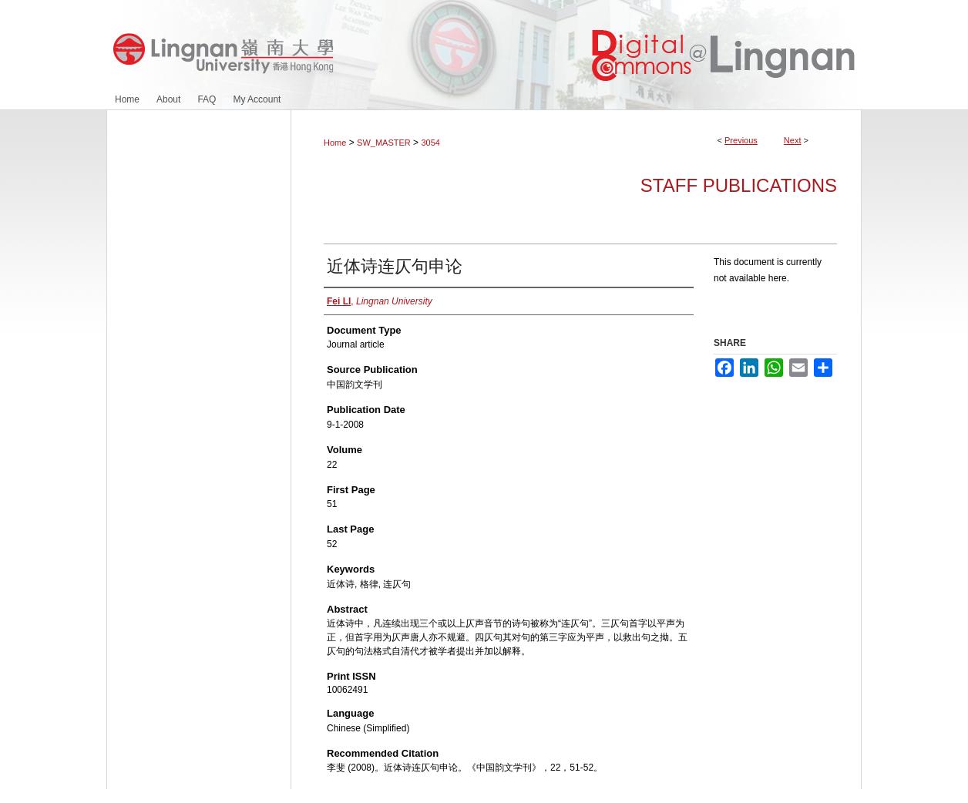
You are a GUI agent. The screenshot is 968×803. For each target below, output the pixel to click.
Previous (741, 140)
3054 (430, 142)
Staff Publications (738, 185)
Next (793, 140)
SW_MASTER (384, 142)
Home (335, 142)
